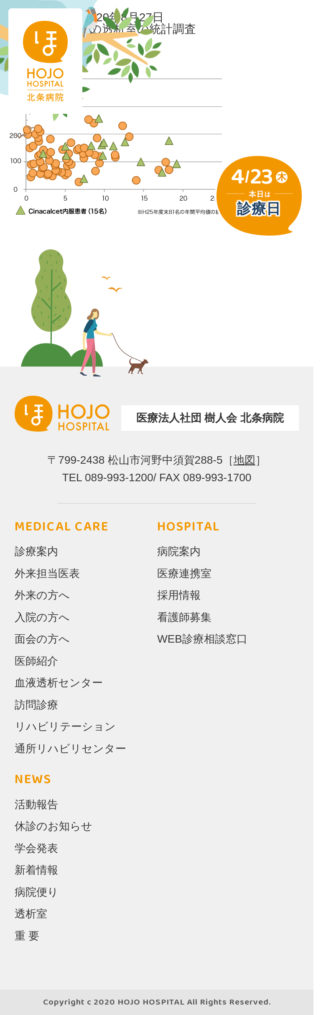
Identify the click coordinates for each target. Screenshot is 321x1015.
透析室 (31, 913)
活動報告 (36, 804)
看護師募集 (184, 617)
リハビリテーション (65, 726)
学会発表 (36, 848)
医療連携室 (184, 573)
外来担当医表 (47, 573)
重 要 (27, 936)
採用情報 (179, 595)
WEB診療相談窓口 (202, 639)
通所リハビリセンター (70, 748)
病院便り (37, 892)
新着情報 (36, 870)
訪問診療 (36, 704)
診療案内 (36, 551)
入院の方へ (42, 617)
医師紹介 (36, 661)
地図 (244, 460)
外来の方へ (42, 595)
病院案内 (179, 551)
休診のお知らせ (53, 826)
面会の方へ (42, 639)
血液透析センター (59, 682)
